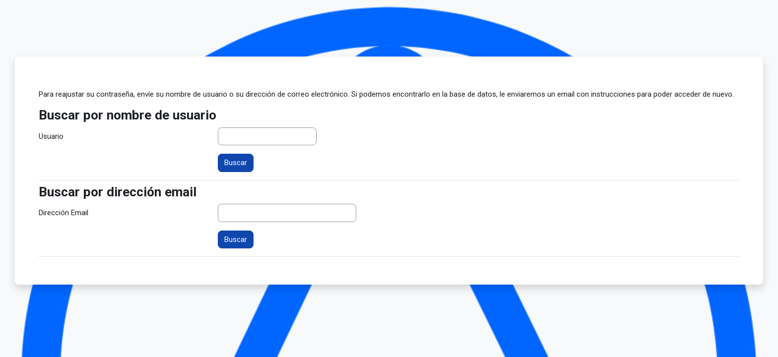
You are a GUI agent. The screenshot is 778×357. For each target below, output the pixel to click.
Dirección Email (63, 212)
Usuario (51, 136)
